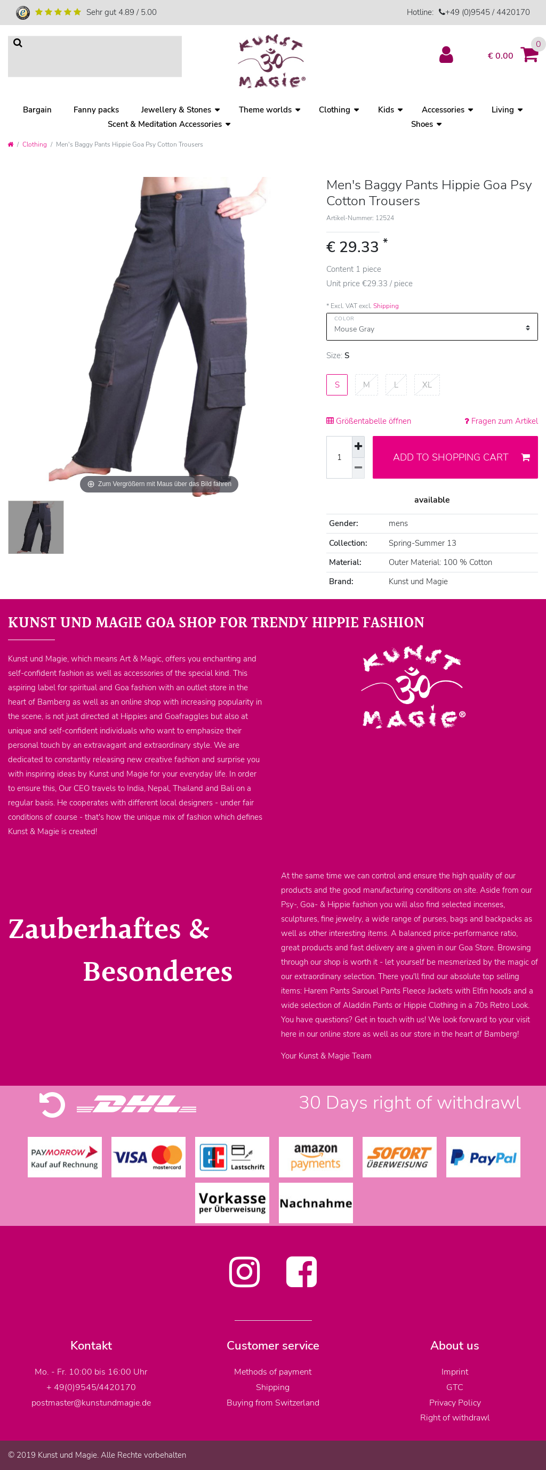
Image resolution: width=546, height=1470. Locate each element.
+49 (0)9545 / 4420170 (487, 12)
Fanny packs (96, 109)
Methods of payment (272, 1372)
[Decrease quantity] (358, 468)
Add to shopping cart (461, 457)
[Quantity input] (339, 457)
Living (503, 109)
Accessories (443, 109)
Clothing (334, 109)
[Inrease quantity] (358, 447)
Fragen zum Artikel (501, 421)
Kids (386, 109)
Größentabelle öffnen (368, 421)
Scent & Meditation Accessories (165, 124)
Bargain (37, 109)
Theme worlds (265, 109)
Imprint (454, 1372)
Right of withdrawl (455, 1418)
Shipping (386, 306)
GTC (454, 1387)
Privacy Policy (455, 1403)
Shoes (422, 124)
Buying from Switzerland (273, 1403)
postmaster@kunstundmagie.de (91, 1403)
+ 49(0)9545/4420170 (91, 1387)
